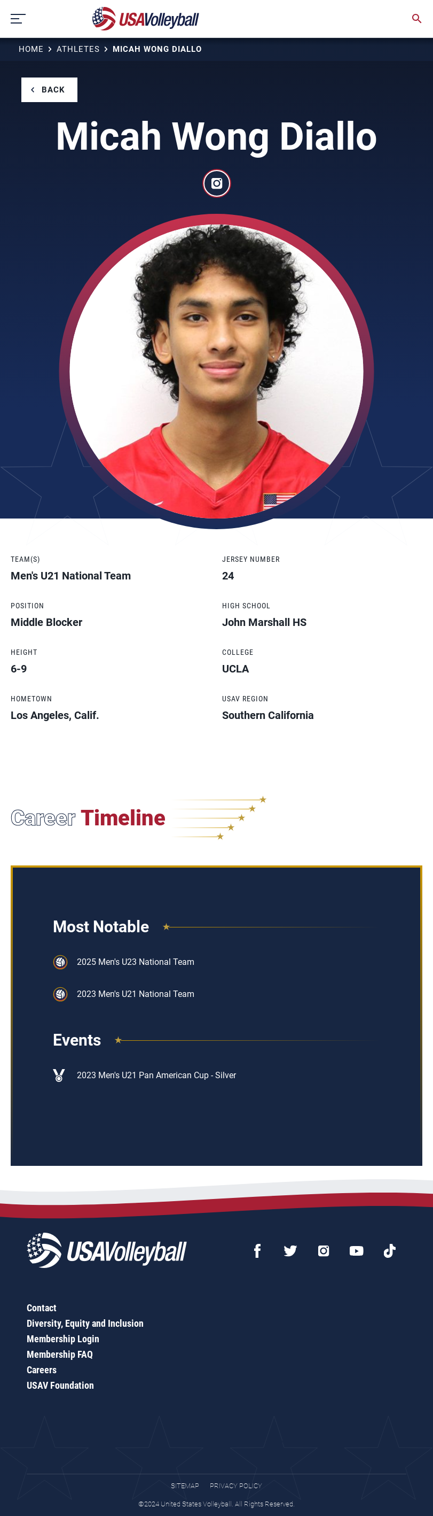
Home (31, 49)
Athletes (78, 49)
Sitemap (185, 1486)
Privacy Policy (236, 1486)
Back (53, 90)
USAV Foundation (60, 1385)
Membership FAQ (60, 1354)
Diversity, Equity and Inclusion (85, 1323)
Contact (42, 1307)
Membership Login (63, 1338)
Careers (42, 1369)
